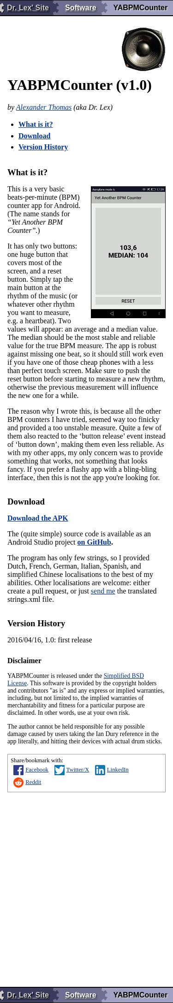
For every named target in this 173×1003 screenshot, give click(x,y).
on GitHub (94, 542)
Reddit (27, 782)
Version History (43, 147)
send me (103, 591)
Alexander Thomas (44, 107)
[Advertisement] (86, 886)
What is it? (35, 124)
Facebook (30, 769)
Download (34, 136)
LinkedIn (112, 769)
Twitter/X (71, 769)
